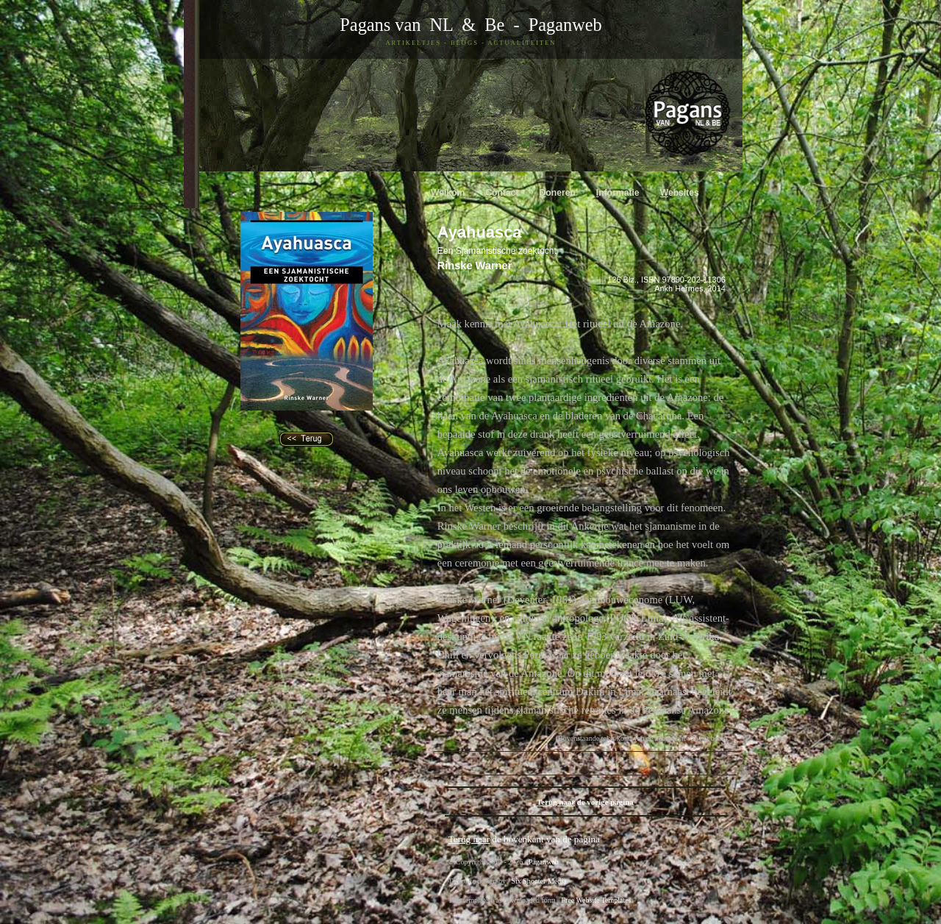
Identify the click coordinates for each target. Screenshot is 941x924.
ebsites (679, 193)
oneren (558, 193)
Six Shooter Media (538, 881)
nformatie (618, 193)
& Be (478, 25)
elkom (448, 193)
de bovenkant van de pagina (524, 839)
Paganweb (565, 25)
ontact (501, 193)
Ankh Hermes (678, 288)
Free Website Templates (596, 900)
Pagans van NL (396, 25)
